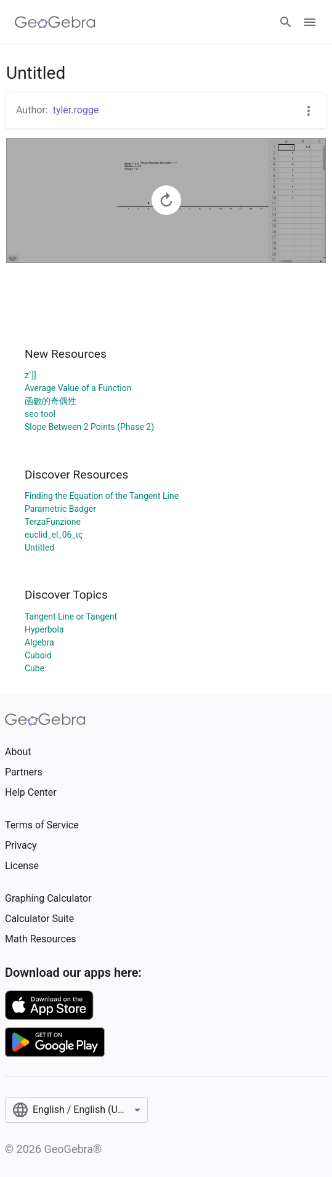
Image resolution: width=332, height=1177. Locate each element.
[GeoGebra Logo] (55, 22)
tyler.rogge (76, 110)
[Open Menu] (309, 22)
